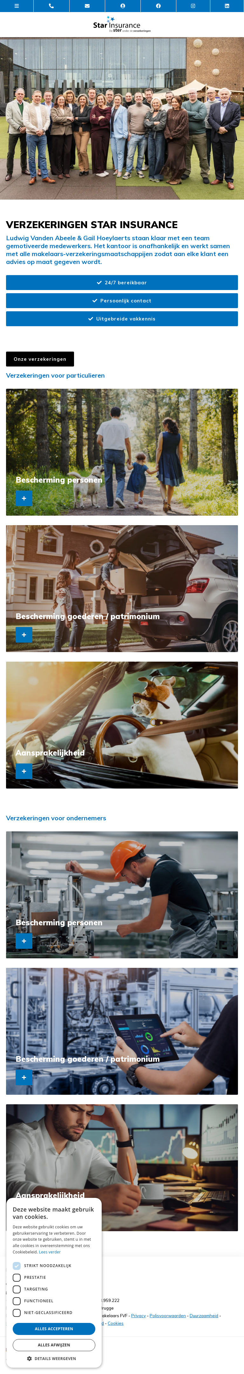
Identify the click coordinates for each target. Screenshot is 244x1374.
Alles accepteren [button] (54, 1328)
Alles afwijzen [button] (54, 1345)
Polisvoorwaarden (168, 1315)
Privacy (138, 1315)
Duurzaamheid (204, 1315)
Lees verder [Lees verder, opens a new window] (50, 1252)
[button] (54, 1358)
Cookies (116, 1323)
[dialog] (54, 1283)
